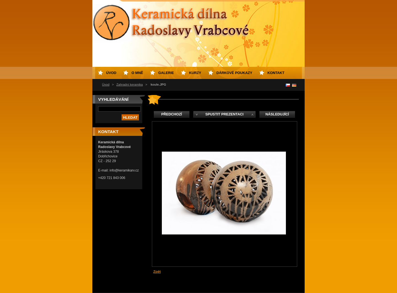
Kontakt (276, 73)
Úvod (105, 84)
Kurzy (195, 73)
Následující (277, 114)
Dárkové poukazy (234, 73)
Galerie (166, 73)
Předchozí (171, 114)
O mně (137, 73)
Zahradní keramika (129, 84)
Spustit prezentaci (224, 114)
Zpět (157, 272)
